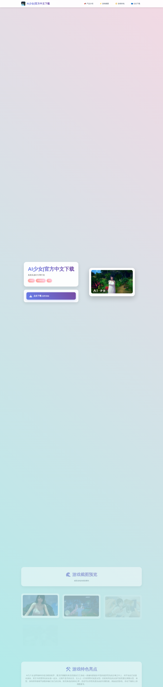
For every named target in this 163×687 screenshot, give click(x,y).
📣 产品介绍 (88, 3)
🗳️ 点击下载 (135, 3)
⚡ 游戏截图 (104, 3)
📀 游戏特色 (119, 3)
